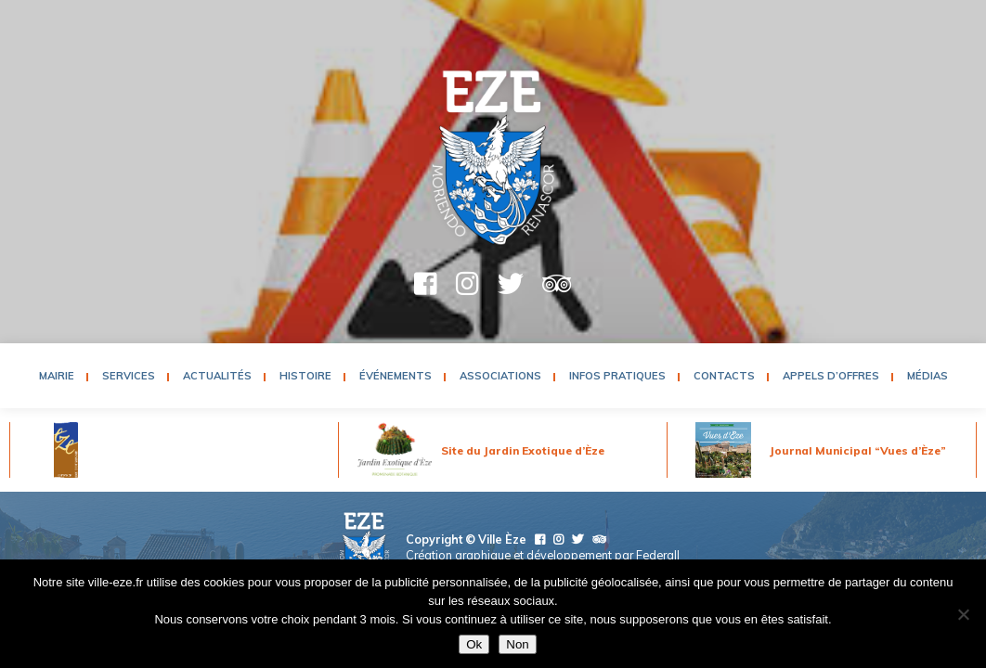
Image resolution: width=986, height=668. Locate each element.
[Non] (963, 614)
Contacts (724, 375)
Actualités (217, 375)
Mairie (56, 375)
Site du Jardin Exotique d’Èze (522, 450)
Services (128, 375)
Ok (474, 644)
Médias (927, 375)
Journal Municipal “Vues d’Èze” (858, 450)
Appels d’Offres (831, 375)
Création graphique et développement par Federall (543, 554)
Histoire (305, 375)
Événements (395, 375)
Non (517, 644)
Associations (500, 375)
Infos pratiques (617, 375)
